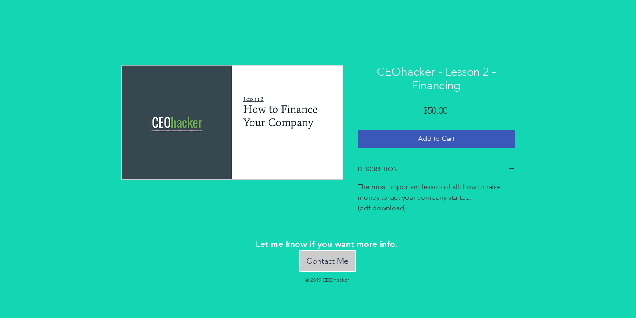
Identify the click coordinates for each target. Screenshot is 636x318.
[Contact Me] (327, 261)
